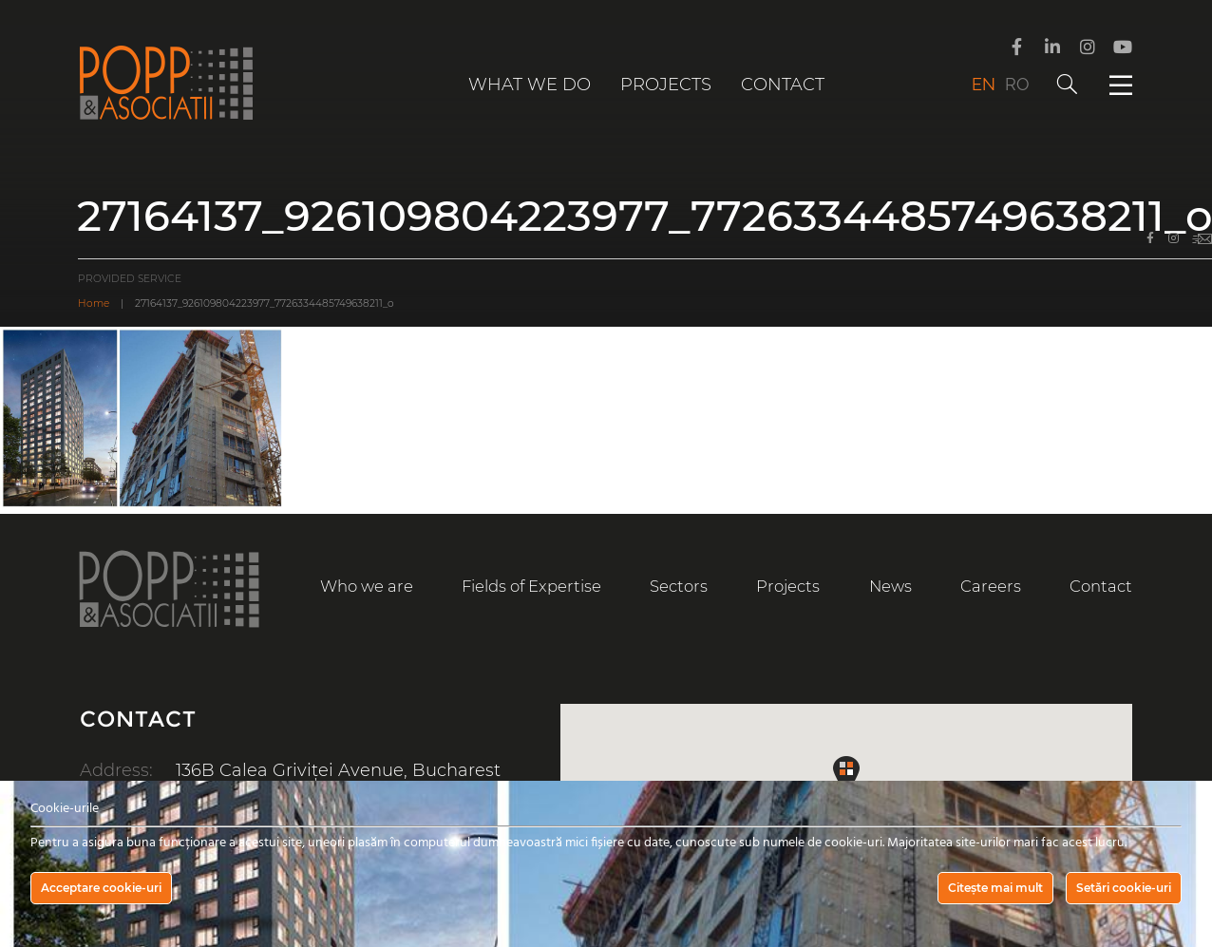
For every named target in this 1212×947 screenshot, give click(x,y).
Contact (782, 84)
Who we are (366, 586)
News (890, 586)
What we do (529, 84)
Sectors (679, 586)
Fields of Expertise (531, 586)
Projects (665, 84)
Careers (990, 586)
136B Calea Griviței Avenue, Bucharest (338, 770)
